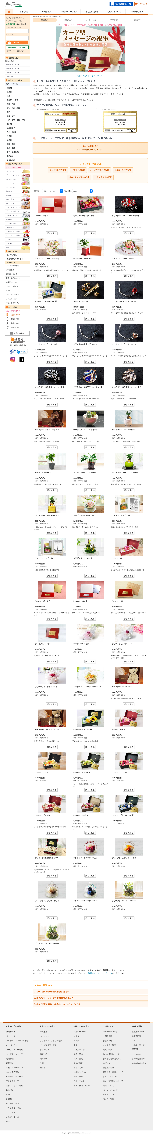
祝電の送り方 (15, 311)
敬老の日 (10, 156)
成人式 (9, 124)
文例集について (11, 274)
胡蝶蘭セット (11, 227)
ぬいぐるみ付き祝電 (58, 170)
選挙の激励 (78, 1063)
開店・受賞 (78, 1059)
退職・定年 (11, 116)
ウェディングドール (13, 207)
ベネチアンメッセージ (14, 231)
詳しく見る (51, 233)
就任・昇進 (11, 104)
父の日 (9, 140)
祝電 (47, 17)
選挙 (8, 112)
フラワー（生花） (12, 223)
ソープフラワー (11, 183)
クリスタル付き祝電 (103, 177)
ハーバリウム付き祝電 (99, 170)
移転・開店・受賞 (13, 108)
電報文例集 (107, 1050)
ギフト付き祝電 (78, 170)
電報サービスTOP (38, 17)
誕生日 (9, 92)
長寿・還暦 (11, 148)
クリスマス (11, 160)
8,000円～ (9, 76)
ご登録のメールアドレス (13, 27)
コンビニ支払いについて (15, 286)
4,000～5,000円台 (12, 68)
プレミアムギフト (12, 211)
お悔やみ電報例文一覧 (112, 1059)
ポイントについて (12, 303)
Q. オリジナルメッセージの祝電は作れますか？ (53, 998)
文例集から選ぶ (137, 12)
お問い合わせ (17, 333)
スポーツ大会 (12, 132)
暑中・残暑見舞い (13, 152)
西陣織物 (9, 195)
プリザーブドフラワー (14, 175)
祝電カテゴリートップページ (100, 973)
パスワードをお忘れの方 (15, 51)
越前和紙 (9, 191)
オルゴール (10, 243)
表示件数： (68, 191)
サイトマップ (108, 1095)
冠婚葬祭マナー (16, 315)
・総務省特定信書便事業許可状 (17, 345)
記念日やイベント (13, 128)
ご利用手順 (10, 270)
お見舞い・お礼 (12, 100)
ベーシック (10, 171)
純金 (7, 247)
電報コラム (15, 323)
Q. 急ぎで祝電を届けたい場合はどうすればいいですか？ (57, 1004)
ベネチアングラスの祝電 (79, 177)
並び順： (37, 191)
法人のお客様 (121, 4)
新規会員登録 (108, 1068)
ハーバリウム (11, 179)
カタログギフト (11, 215)
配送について (11, 290)
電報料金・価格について (113, 1072)
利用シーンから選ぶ (69, 12)
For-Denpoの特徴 (12, 266)
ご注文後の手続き (12, 294)
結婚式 (9, 88)
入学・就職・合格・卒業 (16, 120)
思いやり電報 (12, 255)
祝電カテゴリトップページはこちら (91, 76)
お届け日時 (107, 1041)
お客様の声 (15, 327)
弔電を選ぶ (46, 12)
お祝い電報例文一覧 (111, 1054)
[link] (22, 352)
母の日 (9, 136)
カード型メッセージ (13, 187)
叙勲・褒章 (11, 144)
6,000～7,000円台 (12, 72)
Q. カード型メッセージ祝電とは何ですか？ (51, 992)
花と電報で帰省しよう (15, 259)
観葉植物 (9, 219)
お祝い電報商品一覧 (14, 167)
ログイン (106, 1063)
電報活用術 (15, 319)
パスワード (9, 34)
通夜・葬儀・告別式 (82, 1086)
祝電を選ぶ (24, 12)
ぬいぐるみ (10, 203)
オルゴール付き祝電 (123, 170)
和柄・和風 (10, 199)
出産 (8, 96)
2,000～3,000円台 (12, 64)
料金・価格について (13, 278)
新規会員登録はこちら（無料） (17, 47)
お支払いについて (114, 12)
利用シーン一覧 (12, 84)
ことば (8, 239)
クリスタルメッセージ (14, 235)
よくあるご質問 (92, 12)
